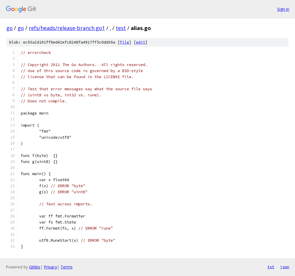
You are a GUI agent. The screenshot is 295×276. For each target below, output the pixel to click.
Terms (66, 267)
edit (140, 42)
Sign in (283, 9)
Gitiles (34, 267)
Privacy (50, 267)
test (121, 28)
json (284, 266)
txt (270, 266)
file (124, 42)
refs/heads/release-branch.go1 (67, 28)
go (9, 28)
